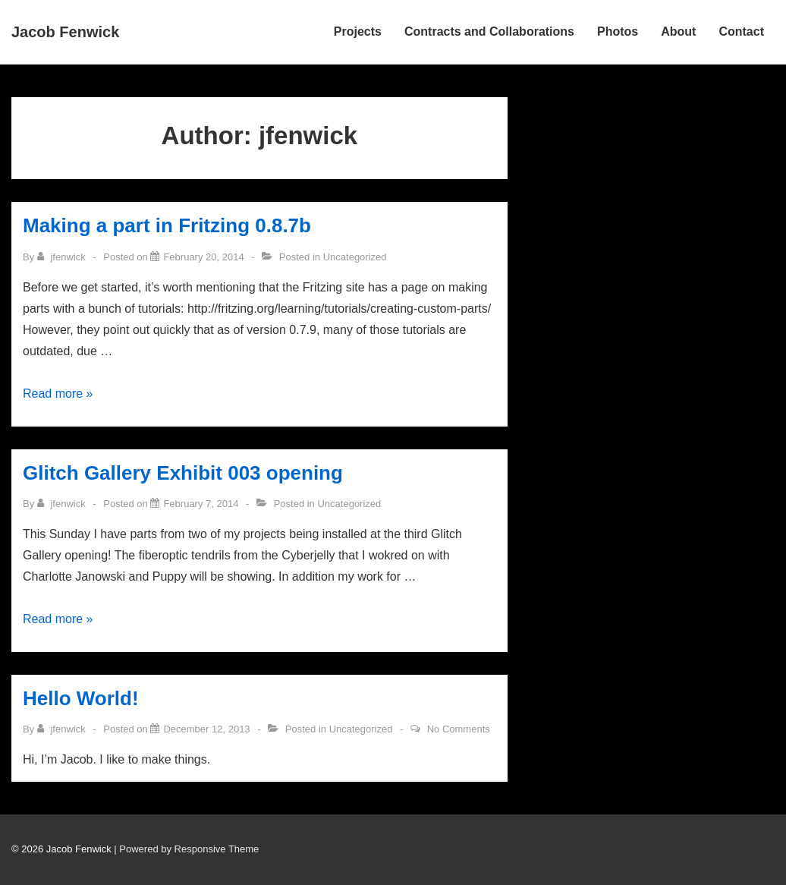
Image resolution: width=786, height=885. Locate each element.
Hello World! (81, 698)
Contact (741, 31)
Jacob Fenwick (65, 32)
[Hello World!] (206, 729)
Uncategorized (355, 257)
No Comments (458, 729)
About (678, 31)
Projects (358, 31)
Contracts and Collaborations (489, 31)
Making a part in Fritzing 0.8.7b (167, 225)
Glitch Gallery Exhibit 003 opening (183, 472)
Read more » (58, 393)
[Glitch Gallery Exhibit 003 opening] (200, 503)
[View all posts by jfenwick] (63, 257)
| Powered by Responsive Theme (186, 849)
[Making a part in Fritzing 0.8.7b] (203, 257)
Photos (617, 31)
